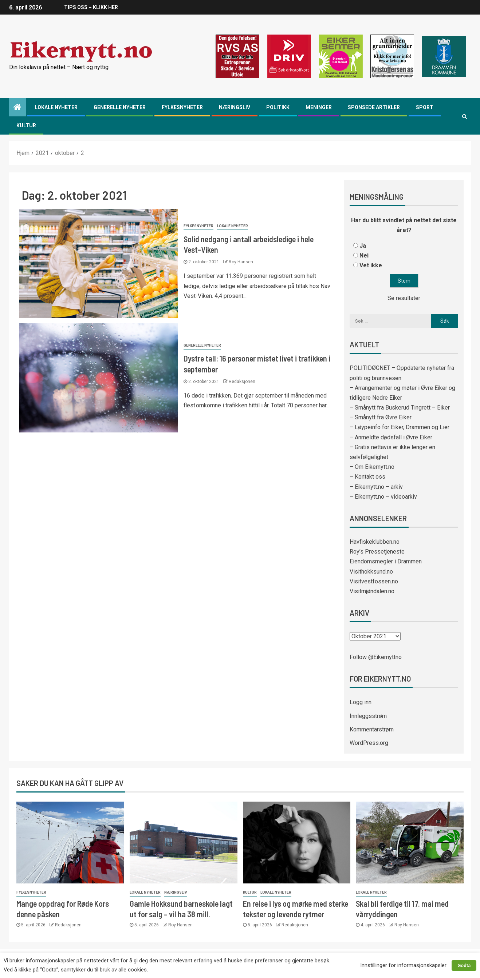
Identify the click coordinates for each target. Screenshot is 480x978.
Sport (424, 107)
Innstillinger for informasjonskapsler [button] (403, 965)
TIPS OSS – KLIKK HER (91, 7)
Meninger (319, 107)
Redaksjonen (242, 381)
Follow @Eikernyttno (376, 657)
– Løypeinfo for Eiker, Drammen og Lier (399, 427)
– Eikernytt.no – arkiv (376, 486)
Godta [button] (464, 965)
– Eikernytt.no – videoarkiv (383, 496)
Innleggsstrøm (368, 715)
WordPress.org (369, 742)
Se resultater (403, 298)
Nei (364, 255)
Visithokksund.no (371, 571)
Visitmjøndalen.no (372, 591)
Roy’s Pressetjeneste (377, 551)
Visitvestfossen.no (374, 581)
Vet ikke (370, 265)
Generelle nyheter (120, 107)
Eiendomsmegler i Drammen (386, 561)
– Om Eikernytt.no (372, 466)
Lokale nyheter (56, 107)
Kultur (26, 125)
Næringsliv (234, 107)
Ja (362, 245)
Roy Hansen (241, 261)
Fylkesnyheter (182, 107)
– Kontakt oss (367, 476)
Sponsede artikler (374, 107)
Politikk (278, 107)
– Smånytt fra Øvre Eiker (381, 417)
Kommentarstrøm (372, 729)
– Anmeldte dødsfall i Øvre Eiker (391, 437)
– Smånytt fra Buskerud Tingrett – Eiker (400, 407)
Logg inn (360, 702)
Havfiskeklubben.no (375, 541)
